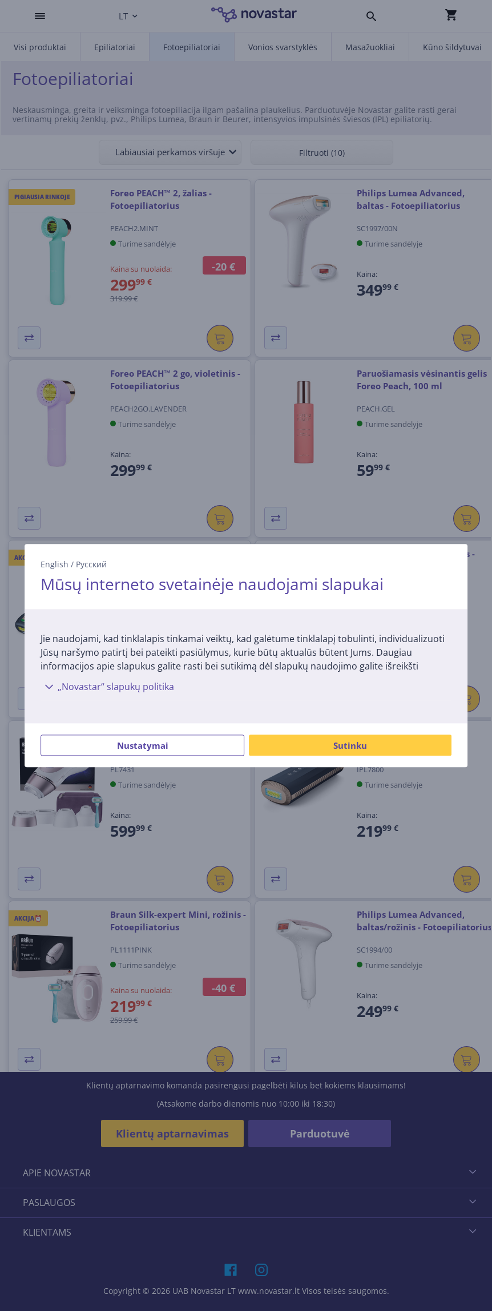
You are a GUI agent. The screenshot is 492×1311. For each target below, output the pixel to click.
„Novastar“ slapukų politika (107, 686)
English (54, 564)
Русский (91, 564)
